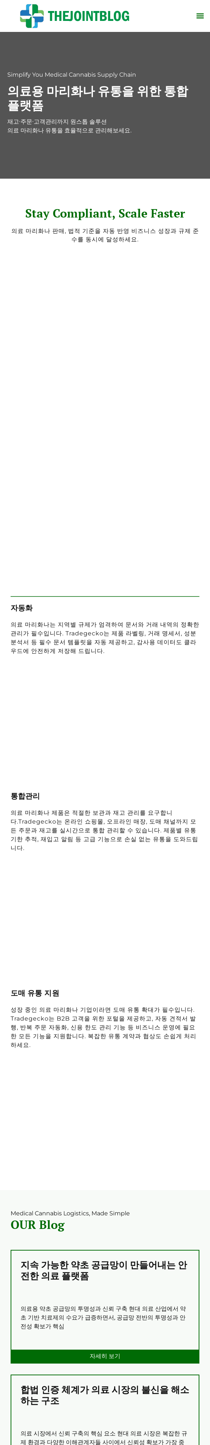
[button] (200, 16)
